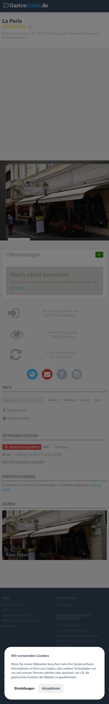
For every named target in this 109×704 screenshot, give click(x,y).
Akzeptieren (51, 688)
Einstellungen (24, 688)
